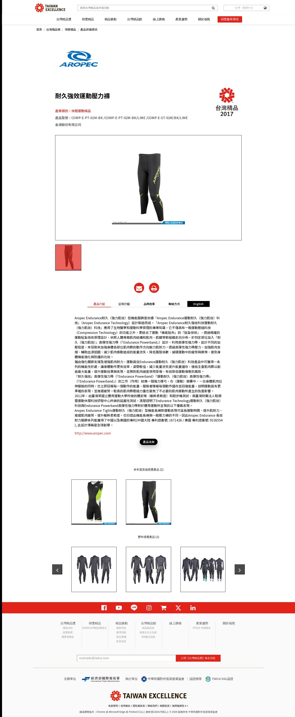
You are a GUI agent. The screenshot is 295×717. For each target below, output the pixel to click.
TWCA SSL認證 (219, 679)
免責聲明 (113, 705)
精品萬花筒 (148, 628)
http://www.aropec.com (93, 433)
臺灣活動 (121, 632)
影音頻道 (121, 641)
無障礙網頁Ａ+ (180, 705)
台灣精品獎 (63, 19)
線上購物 (159, 19)
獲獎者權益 (68, 637)
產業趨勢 (181, 19)
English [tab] (198, 304)
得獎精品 (88, 19)
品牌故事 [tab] (149, 304)
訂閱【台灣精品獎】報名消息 (198, 658)
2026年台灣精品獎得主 (94, 628)
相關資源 (164, 705)
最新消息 (121, 628)
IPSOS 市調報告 (202, 628)
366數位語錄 (148, 637)
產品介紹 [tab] (99, 304)
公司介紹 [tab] (124, 304)
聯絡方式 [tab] (174, 304)
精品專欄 (121, 637)
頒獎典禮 (68, 632)
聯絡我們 (152, 705)
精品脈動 (111, 19)
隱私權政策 (139, 705)
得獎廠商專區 (230, 19)
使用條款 (125, 705)
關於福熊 (204, 19)
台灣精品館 (134, 19)
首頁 (39, 29)
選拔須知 (68, 628)
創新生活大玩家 (148, 632)
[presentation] (57, 569)
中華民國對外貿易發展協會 (163, 679)
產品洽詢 (148, 442)
